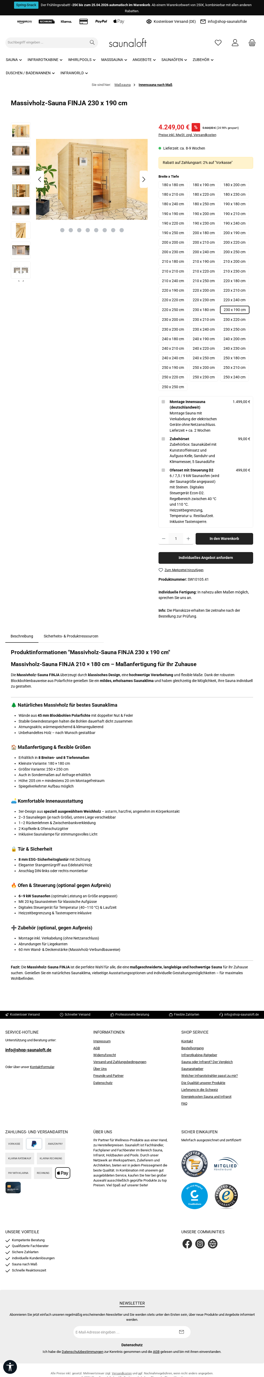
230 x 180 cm (204, 310)
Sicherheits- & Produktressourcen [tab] (71, 636)
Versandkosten (122, 1373)
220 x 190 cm (173, 290)
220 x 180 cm (234, 281)
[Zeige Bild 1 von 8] (62, 230)
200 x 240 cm (204, 252)
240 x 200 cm (234, 339)
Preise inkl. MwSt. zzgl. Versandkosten (187, 135)
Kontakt (187, 1041)
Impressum (102, 1041)
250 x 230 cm (204, 377)
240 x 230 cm (234, 348)
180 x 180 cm (173, 185)
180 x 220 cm (204, 194)
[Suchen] (92, 42)
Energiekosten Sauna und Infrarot (206, 1097)
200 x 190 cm (234, 233)
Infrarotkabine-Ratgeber (199, 1055)
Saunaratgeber (192, 1069)
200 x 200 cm (173, 242)
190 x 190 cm (173, 214)
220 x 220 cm (173, 300)
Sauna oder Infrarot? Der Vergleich (207, 1062)
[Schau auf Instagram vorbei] (200, 1244)
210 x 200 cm (234, 261)
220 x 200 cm (204, 290)
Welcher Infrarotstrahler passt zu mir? (209, 1076)
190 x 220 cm (173, 223)
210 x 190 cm (204, 261)
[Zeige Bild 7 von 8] (113, 230)
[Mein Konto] (235, 42)
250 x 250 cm (173, 387)
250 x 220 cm (173, 377)
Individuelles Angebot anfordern (206, 558)
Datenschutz (102, 1083)
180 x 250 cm (204, 204)
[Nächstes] (144, 179)
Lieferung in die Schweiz (199, 1090)
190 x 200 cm (204, 214)
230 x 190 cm (235, 310)
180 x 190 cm (204, 185)
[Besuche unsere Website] (213, 1244)
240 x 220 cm (204, 348)
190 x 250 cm (173, 233)
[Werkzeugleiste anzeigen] (10, 1367)
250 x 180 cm (234, 358)
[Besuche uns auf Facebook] (187, 1244)
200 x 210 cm (204, 242)
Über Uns (100, 1069)
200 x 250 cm (234, 252)
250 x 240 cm (234, 377)
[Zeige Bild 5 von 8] (96, 230)
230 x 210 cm (204, 319)
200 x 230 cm (173, 252)
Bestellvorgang (192, 1048)
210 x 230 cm (234, 271)
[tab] (21, 636)
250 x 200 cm (204, 367)
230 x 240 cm (204, 329)
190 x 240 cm (234, 223)
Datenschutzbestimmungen (82, 1352)
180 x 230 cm (234, 194)
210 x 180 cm (173, 261)
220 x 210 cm (234, 290)
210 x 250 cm (204, 281)
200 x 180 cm (204, 233)
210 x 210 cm (173, 271)
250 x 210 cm (234, 367)
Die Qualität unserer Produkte (203, 1083)
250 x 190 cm (173, 367)
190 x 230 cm (204, 223)
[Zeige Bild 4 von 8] (88, 230)
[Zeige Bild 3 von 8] (79, 230)
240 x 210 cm (173, 348)
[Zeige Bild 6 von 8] (105, 230)
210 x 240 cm (173, 281)
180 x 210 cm (173, 194)
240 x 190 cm (204, 339)
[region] (79, 201)
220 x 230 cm (204, 300)
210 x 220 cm (204, 271)
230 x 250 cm (234, 329)
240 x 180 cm (173, 339)
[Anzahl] (175, 539)
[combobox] (46, 42)
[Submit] (181, 1332)
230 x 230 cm (173, 329)
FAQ (184, 1103)
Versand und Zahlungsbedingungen (119, 1062)
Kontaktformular (42, 1067)
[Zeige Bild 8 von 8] (122, 230)
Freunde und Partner (108, 1076)
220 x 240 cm (234, 300)
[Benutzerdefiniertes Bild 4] (226, 1195)
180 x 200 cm (234, 185)
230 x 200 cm (173, 319)
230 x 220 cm (234, 319)
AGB (96, 1048)
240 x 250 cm (204, 358)
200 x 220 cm (234, 242)
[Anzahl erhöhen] (188, 539)
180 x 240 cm (173, 204)
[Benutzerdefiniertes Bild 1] (194, 1164)
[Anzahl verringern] (164, 539)
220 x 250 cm (173, 310)
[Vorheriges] (40, 179)
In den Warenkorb (224, 538)
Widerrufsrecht (104, 1055)
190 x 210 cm (234, 214)
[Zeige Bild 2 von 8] (71, 230)
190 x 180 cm (234, 204)
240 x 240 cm (173, 358)
